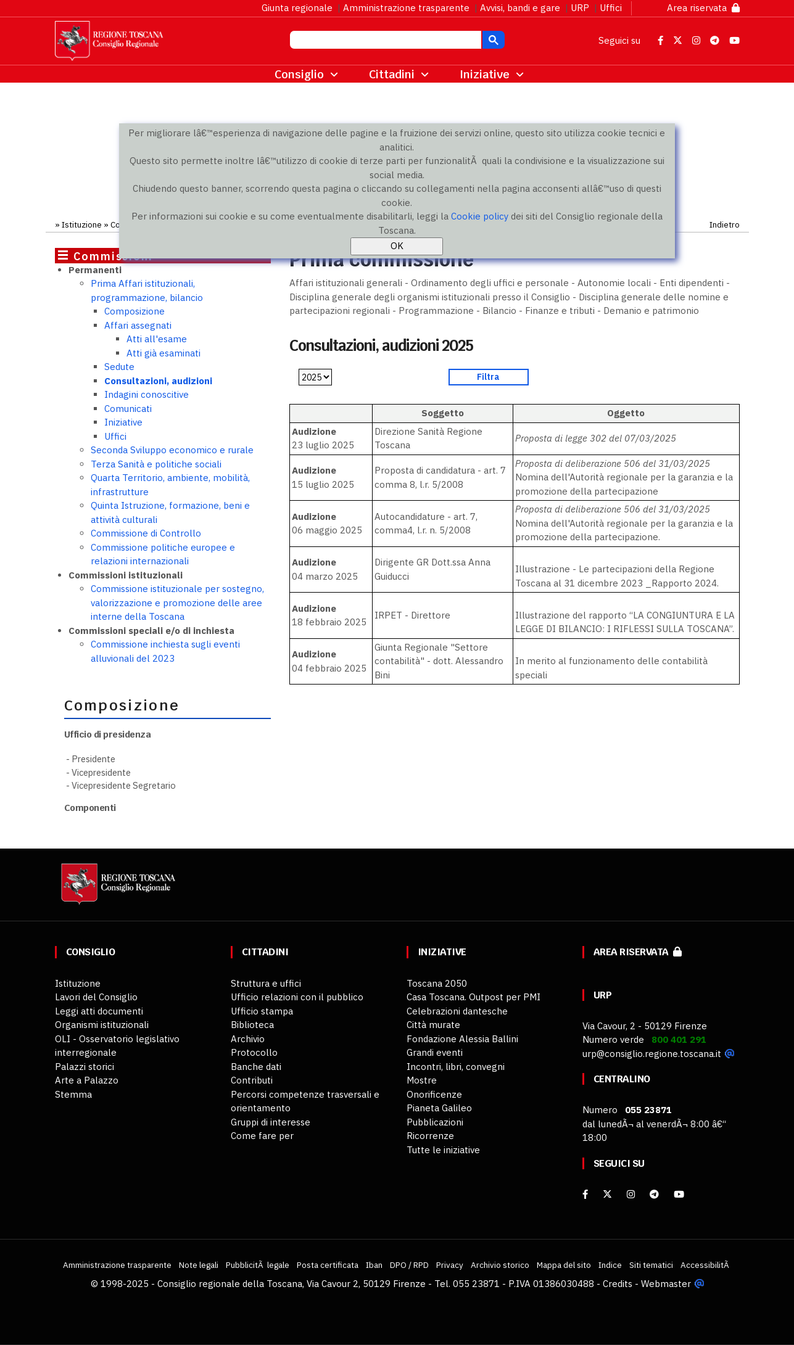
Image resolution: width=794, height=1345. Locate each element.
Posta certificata (327, 1264)
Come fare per (262, 1135)
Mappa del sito (564, 1264)
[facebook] (585, 1194)
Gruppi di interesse (270, 1122)
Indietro (724, 224)
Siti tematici (651, 1264)
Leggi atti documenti (99, 1011)
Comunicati (128, 408)
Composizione (134, 311)
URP (580, 8)
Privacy (449, 1264)
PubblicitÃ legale (257, 1264)
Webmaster (666, 1283)
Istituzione (82, 224)
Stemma (73, 1094)
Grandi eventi (435, 1052)
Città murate (433, 1024)
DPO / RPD (409, 1264)
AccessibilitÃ (705, 1264)
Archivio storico (500, 1264)
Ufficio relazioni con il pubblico (297, 997)
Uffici (611, 8)
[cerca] (384, 41)
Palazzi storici (84, 1066)
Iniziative (123, 422)
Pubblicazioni (435, 1122)
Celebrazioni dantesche (457, 1011)
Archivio (248, 1039)
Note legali (198, 1264)
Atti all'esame (156, 339)
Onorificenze (434, 1094)
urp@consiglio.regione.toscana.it (651, 1053)
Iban (374, 1264)
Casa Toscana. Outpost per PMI (473, 997)
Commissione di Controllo (146, 533)
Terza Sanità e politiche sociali (156, 464)
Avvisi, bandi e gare (520, 8)
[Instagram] (631, 1194)
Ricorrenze (430, 1135)
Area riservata (703, 8)
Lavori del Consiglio (96, 997)
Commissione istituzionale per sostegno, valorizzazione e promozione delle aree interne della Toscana (177, 602)
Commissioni (113, 256)
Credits (617, 1283)
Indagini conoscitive (146, 394)
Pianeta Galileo (439, 1108)
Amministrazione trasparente (406, 8)
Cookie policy (479, 216)
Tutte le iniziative (443, 1150)
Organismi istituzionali (102, 1024)
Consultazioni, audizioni (158, 381)
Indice (610, 1264)
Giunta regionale (297, 8)
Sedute (119, 366)
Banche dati (256, 1066)
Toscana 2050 (437, 983)
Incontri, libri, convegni (456, 1066)
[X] (607, 1194)
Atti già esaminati (163, 353)
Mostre (422, 1080)
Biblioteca (252, 1024)
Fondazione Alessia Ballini (462, 1039)
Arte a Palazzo (86, 1080)
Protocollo (254, 1052)
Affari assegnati (138, 325)
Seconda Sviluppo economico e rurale (172, 450)
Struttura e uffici (266, 983)
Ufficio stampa (262, 1011)
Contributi (252, 1080)
